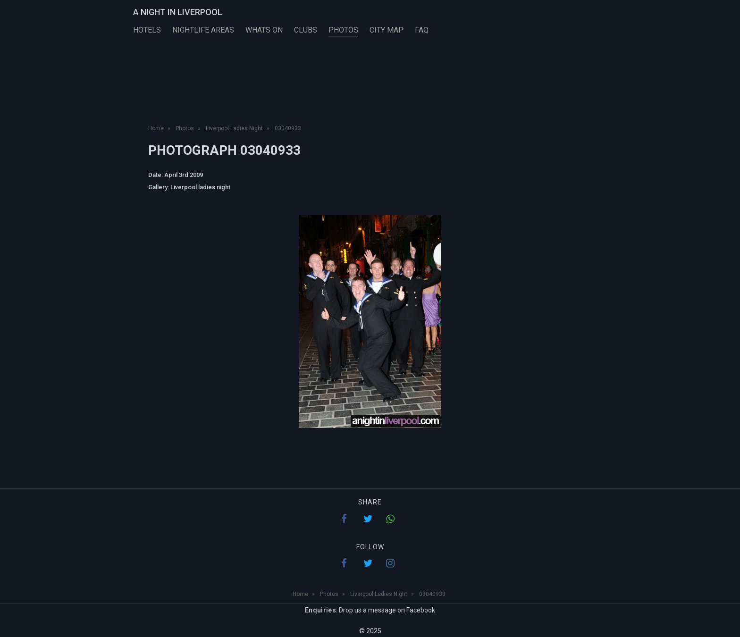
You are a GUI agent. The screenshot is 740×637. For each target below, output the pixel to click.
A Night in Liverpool (177, 12)
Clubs (305, 29)
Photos (343, 29)
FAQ (422, 29)
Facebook (420, 610)
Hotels (147, 29)
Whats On (264, 29)
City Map (387, 29)
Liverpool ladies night (200, 187)
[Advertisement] (370, 88)
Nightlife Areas (203, 29)
